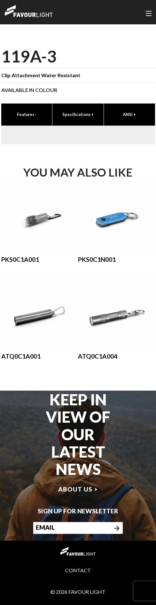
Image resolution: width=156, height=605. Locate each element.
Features (26, 114)
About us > (78, 489)
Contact (78, 570)
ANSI (129, 114)
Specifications (78, 114)
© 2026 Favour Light (78, 592)
